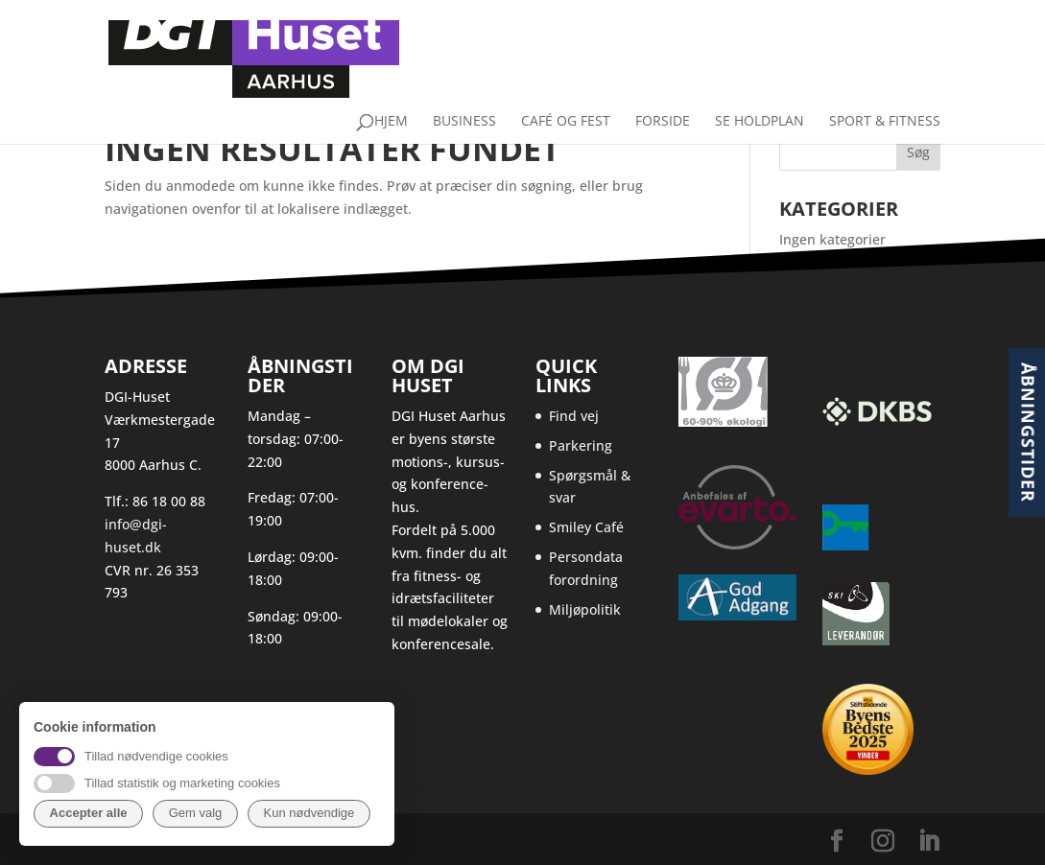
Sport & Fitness (884, 80)
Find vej (574, 416)
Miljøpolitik (585, 609)
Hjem (391, 80)
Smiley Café (586, 527)
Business (464, 80)
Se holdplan (759, 80)
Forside (662, 80)
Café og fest (565, 80)
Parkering (580, 445)
